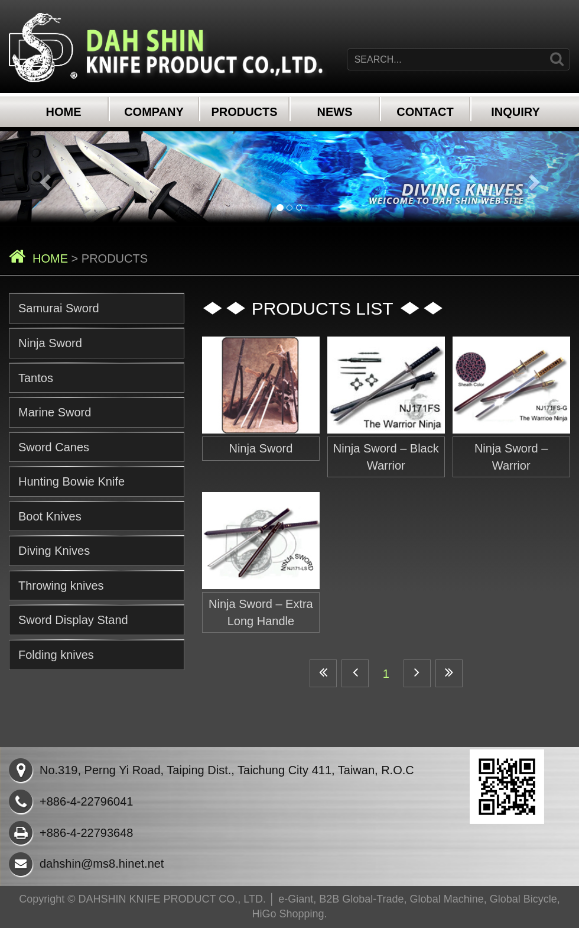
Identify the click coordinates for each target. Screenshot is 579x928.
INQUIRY (515, 111)
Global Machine (447, 899)
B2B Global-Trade (361, 899)
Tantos (35, 377)
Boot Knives (50, 516)
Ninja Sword (50, 343)
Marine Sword (54, 412)
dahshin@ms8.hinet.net (86, 863)
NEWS (335, 111)
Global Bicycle (523, 899)
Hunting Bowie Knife (71, 481)
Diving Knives (54, 550)
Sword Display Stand (73, 619)
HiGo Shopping (288, 914)
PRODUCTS (244, 111)
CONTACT (424, 111)
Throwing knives (61, 585)
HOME (64, 111)
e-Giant (295, 899)
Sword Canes (53, 447)
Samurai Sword (58, 308)
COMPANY (154, 111)
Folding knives (56, 654)
